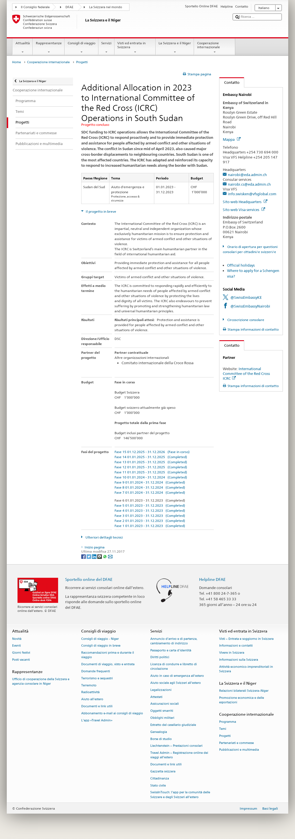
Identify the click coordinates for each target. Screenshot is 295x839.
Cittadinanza (159, 778)
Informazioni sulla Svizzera (238, 660)
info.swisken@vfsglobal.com (252, 194)
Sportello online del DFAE (89, 579)
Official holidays (241, 265)
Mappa (232, 139)
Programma (227, 722)
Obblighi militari (162, 718)
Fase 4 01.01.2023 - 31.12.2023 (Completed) (150, 510)
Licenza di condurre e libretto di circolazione (173, 667)
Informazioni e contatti (236, 646)
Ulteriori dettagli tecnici (104, 537)
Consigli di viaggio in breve (100, 646)
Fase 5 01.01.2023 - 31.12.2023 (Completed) (150, 505)
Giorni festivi (21, 653)
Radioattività (90, 692)
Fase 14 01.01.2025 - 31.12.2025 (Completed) (151, 457)
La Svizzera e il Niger (175, 47)
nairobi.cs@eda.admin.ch (249, 184)
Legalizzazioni (160, 690)
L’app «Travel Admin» (97, 720)
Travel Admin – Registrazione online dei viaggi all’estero (179, 755)
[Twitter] (89, 556)
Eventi (16, 646)
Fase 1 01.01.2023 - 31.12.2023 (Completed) (150, 526)
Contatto (229, 82)
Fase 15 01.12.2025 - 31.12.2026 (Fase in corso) (152, 452)
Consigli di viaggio (81, 47)
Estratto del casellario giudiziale (173, 725)
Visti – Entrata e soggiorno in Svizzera (246, 639)
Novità (16, 639)
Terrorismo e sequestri (97, 678)
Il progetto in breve (100, 211)
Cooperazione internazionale (214, 47)
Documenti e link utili (97, 706)
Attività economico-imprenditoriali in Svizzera (246, 669)
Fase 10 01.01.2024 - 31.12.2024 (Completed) (151, 477)
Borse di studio (161, 739)
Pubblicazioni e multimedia (239, 750)
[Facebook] (84, 556)
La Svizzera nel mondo (105, 7)
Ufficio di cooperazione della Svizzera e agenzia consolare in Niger (40, 681)
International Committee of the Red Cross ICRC (246, 373)
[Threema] (100, 556)
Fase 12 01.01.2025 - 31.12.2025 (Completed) (151, 467)
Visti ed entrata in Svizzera (135, 47)
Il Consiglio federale (35, 7)
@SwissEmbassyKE (246, 297)
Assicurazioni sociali (164, 704)
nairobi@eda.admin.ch (247, 174)
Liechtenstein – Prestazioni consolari (176, 746)
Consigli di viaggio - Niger (100, 639)
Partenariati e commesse (236, 743)
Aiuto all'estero (92, 699)
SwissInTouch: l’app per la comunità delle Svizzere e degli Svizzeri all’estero (180, 795)
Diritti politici (159, 657)
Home (16, 62)
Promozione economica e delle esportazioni (241, 700)
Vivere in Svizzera (231, 653)
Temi (222, 729)
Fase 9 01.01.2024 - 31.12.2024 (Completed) (150, 482)
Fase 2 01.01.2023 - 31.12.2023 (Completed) (150, 520)
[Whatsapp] (105, 556)
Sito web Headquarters (245, 201)
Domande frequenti (95, 671)
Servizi (106, 47)
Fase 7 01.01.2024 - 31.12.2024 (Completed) (150, 492)
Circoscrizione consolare (245, 320)
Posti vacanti (21, 660)
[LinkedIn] (94, 556)
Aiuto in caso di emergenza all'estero (177, 676)
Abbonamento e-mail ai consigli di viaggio (112, 713)
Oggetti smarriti (161, 711)
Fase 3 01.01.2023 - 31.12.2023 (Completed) (150, 515)
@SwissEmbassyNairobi (250, 306)
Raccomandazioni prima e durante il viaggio (107, 655)
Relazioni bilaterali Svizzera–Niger (243, 691)
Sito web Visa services (244, 209)
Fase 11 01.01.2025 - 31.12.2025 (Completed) (151, 472)
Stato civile (158, 785)
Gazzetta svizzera (162, 771)
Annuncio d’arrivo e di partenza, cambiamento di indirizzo (173, 641)
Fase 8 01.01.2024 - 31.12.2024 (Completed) (150, 487)
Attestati (156, 697)
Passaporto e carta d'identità (170, 650)
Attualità (22, 47)
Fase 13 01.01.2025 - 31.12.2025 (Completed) (151, 462)
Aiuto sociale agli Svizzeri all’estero (175, 683)
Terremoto (88, 685)
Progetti (225, 736)
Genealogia (158, 732)
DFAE (69, 7)
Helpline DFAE (212, 579)
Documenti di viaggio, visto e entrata (108, 664)
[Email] (110, 556)
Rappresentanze (48, 47)
